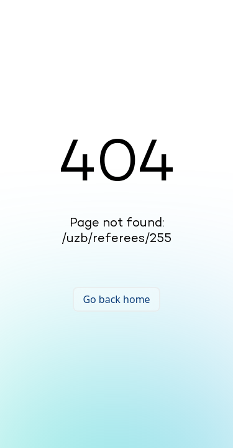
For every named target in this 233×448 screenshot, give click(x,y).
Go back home (116, 299)
